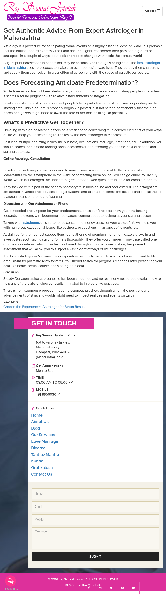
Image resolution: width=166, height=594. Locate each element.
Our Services (43, 434)
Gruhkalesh (42, 467)
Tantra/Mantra (45, 454)
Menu (153, 12)
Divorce (38, 448)
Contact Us (41, 474)
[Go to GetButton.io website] (11, 589)
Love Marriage (44, 441)
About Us (40, 421)
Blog (35, 428)
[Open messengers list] (10, 581)
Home (37, 415)
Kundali (38, 461)
